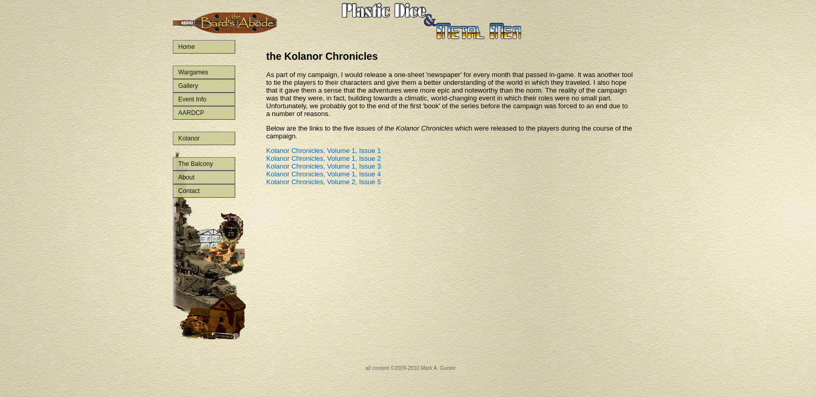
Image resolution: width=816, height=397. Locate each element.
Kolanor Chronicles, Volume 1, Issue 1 (323, 151)
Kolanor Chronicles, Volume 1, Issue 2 (323, 158)
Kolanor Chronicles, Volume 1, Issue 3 (323, 166)
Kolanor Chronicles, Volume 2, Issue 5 (323, 182)
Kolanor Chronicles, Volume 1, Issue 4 (323, 174)
